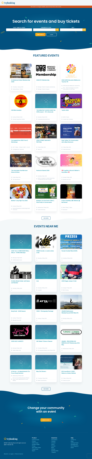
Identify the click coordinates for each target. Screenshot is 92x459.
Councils (53, 442)
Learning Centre (74, 442)
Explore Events (35, 439)
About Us (6, 453)
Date (73, 27)
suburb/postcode (46, 27)
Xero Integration (74, 446)
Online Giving (35, 442)
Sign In (33, 450)
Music (52, 447)
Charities (53, 441)
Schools (53, 449)
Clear (51, 34)
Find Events (40, 34)
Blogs (72, 441)
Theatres (53, 452)
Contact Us (73, 439)
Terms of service (19, 453)
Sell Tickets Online (36, 447)
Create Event (46, 420)
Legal (11, 453)
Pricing (33, 446)
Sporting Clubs (54, 450)
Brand (72, 447)
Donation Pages (36, 444)
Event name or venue (19, 27)
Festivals (53, 446)
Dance (52, 444)
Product (34, 441)
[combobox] (46, 29)
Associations (54, 439)
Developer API (74, 444)
